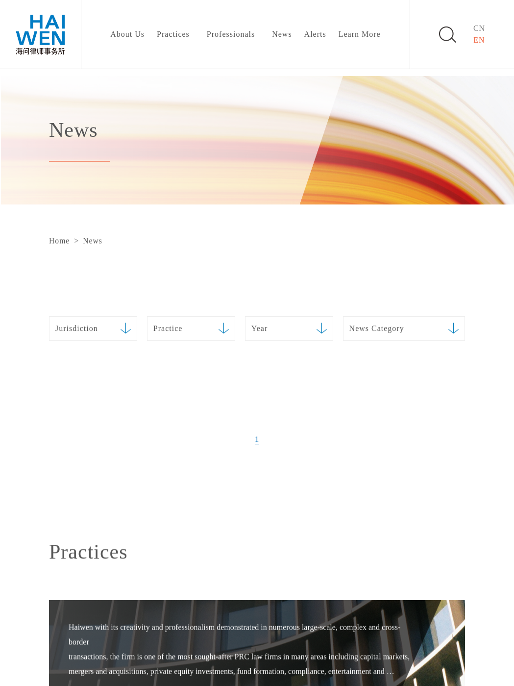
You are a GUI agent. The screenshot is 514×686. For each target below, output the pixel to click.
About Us (127, 34)
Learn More (360, 34)
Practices (173, 34)
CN (479, 28)
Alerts (315, 34)
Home (59, 241)
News (282, 34)
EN (479, 40)
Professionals (231, 34)
